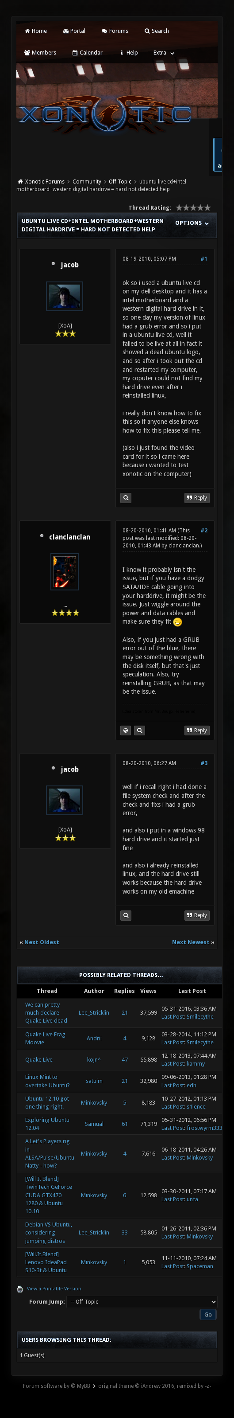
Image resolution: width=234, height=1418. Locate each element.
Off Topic (120, 182)
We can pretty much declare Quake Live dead (46, 1012)
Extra (159, 52)
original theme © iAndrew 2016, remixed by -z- (154, 1386)
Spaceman (200, 1266)
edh (191, 1085)
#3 (203, 763)
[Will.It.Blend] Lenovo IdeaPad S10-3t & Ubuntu (46, 1262)
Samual (94, 1124)
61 (125, 1124)
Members (39, 52)
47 (125, 1059)
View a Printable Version (54, 1289)
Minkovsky (94, 1102)
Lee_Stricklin (94, 1012)
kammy (196, 1063)
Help (128, 52)
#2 (203, 530)
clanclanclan (69, 537)
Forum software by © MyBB (56, 1386)
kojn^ (94, 1059)
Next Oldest (41, 942)
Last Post (172, 1016)
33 (125, 1232)
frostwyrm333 (204, 1128)
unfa (192, 1199)
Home (34, 30)
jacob (70, 265)
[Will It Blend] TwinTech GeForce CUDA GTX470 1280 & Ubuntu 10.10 (48, 1195)
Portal (73, 30)
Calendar (87, 52)
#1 (203, 259)
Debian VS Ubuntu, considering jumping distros (48, 1232)
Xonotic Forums (45, 182)
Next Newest (191, 942)
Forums (114, 30)
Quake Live (39, 1059)
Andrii (94, 1038)
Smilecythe (200, 1016)
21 (125, 1012)
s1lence (196, 1106)
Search (156, 30)
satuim (94, 1081)
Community (87, 182)
